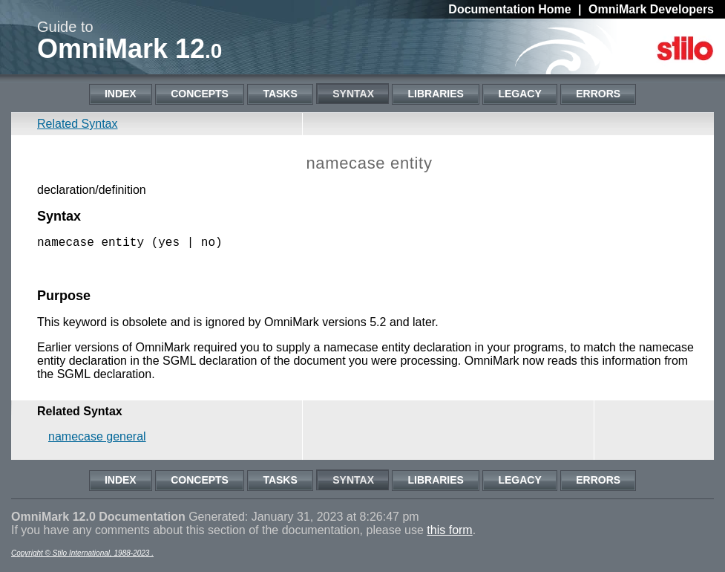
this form (449, 533)
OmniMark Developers (651, 9)
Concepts (200, 94)
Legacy (519, 94)
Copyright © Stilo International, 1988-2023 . (82, 556)
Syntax (353, 94)
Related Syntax (77, 123)
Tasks (280, 94)
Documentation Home (509, 9)
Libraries (435, 94)
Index (121, 94)
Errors (598, 94)
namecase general (97, 439)
